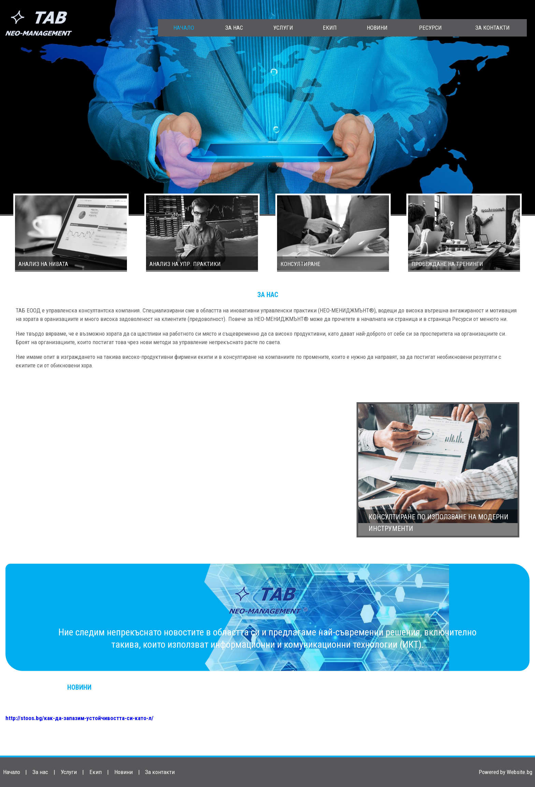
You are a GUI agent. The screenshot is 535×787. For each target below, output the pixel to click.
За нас (234, 27)
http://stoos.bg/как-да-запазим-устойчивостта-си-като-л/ (79, 718)
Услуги (283, 27)
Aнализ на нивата (43, 264)
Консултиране (300, 264)
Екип (330, 27)
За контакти (492, 27)
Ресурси (430, 27)
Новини (377, 27)
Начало (183, 27)
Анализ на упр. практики (185, 264)
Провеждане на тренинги (447, 264)
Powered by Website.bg (505, 772)
